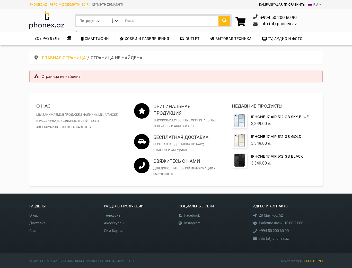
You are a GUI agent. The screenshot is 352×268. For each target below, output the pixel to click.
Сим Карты (113, 231)
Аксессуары (114, 223)
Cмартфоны (95, 39)
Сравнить (294, 4)
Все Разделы (47, 38)
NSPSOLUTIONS (311, 261)
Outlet (189, 39)
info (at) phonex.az (274, 238)
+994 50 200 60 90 (274, 231)
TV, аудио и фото (282, 39)
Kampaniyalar (271, 4)
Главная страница (64, 57)
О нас (34, 215)
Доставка (37, 223)
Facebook (192, 215)
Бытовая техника (231, 39)
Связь (34, 231)
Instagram (192, 223)
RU (313, 4)
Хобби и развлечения (144, 39)
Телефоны (112, 215)
